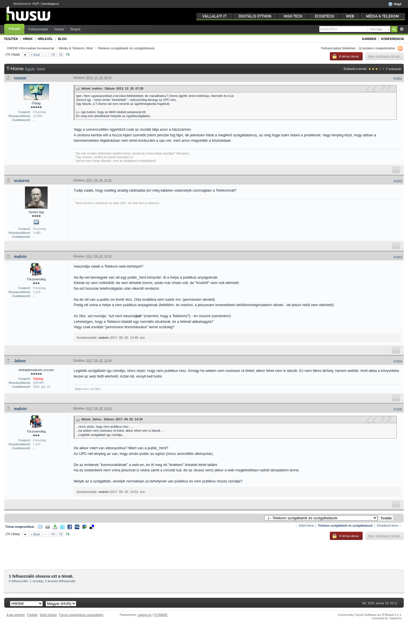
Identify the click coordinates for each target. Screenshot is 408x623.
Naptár (59, 29)
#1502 (397, 181)
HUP (36, 3)
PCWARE (160, 614)
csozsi (20, 78)
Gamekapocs (50, 3)
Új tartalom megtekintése (376, 48)
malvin (20, 256)
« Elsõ (35, 54)
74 (53, 54)
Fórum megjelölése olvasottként (81, 614)
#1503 (397, 257)
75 (61, 54)
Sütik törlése (48, 614)
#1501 (397, 78)
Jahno (20, 361)
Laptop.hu (144, 614)
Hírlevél (45, 39)
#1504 (397, 361)
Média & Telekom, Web (76, 48)
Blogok (76, 29)
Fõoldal (32, 614)
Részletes (401, 29)
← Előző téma (304, 525)
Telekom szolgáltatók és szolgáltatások (126, 48)
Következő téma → (389, 525)
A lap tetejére (16, 614)
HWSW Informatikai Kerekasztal (30, 48)
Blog (62, 39)
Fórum (14, 29)
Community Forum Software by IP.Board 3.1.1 (369, 614)
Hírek (28, 39)
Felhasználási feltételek (338, 48)
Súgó (394, 4)
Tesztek (11, 39)
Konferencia (392, 39)
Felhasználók (38, 29)
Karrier (369, 39)
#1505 (397, 409)
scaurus (21, 180)
